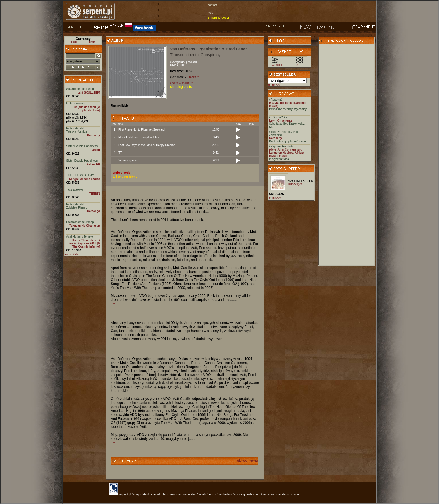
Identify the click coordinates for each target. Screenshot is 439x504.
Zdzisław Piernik (76, 207)
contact (212, 5)
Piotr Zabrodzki (75, 128)
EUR (74, 42)
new (172, 494)
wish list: (277, 64)
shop (136, 494)
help (210, 12)
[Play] (238, 130)
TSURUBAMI (74, 189)
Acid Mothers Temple (79, 236)
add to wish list (179, 83)
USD (92, 42)
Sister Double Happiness (82, 146)
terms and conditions (276, 494)
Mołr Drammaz (75, 103)
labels (202, 494)
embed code (121, 172)
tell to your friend (125, 176)
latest (145, 494)
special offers (159, 494)
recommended (187, 494)
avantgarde (177, 62)
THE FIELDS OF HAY (80, 175)
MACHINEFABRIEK (300, 181)
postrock (191, 62)
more (114, 303)
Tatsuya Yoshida (76, 131)
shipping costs (218, 17)
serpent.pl (124, 494)
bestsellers (225, 494)
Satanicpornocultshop (80, 88)
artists (212, 494)
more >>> (274, 84)
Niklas (174, 65)
